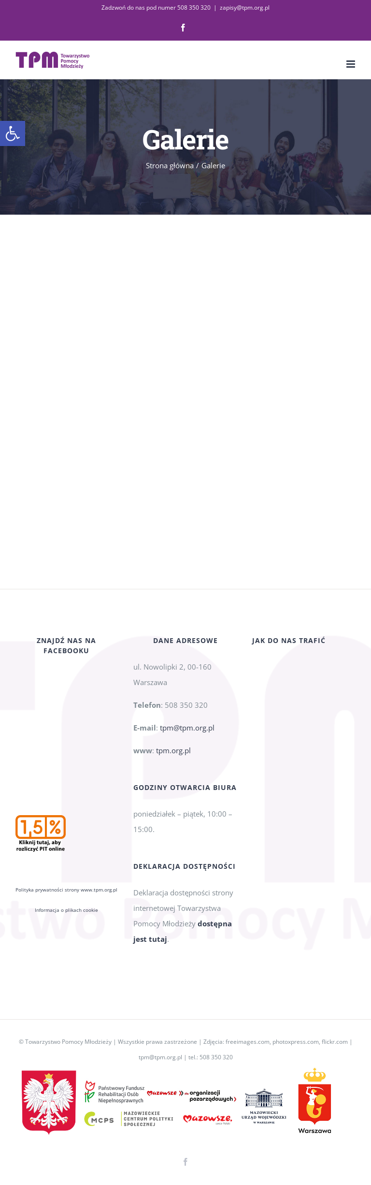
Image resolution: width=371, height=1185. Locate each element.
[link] (12, 133)
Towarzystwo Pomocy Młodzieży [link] (68, 1042)
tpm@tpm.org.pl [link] (187, 727)
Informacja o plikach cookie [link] (66, 804)
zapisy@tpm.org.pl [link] (245, 7)
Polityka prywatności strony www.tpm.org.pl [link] (66, 784)
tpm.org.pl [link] (173, 750)
